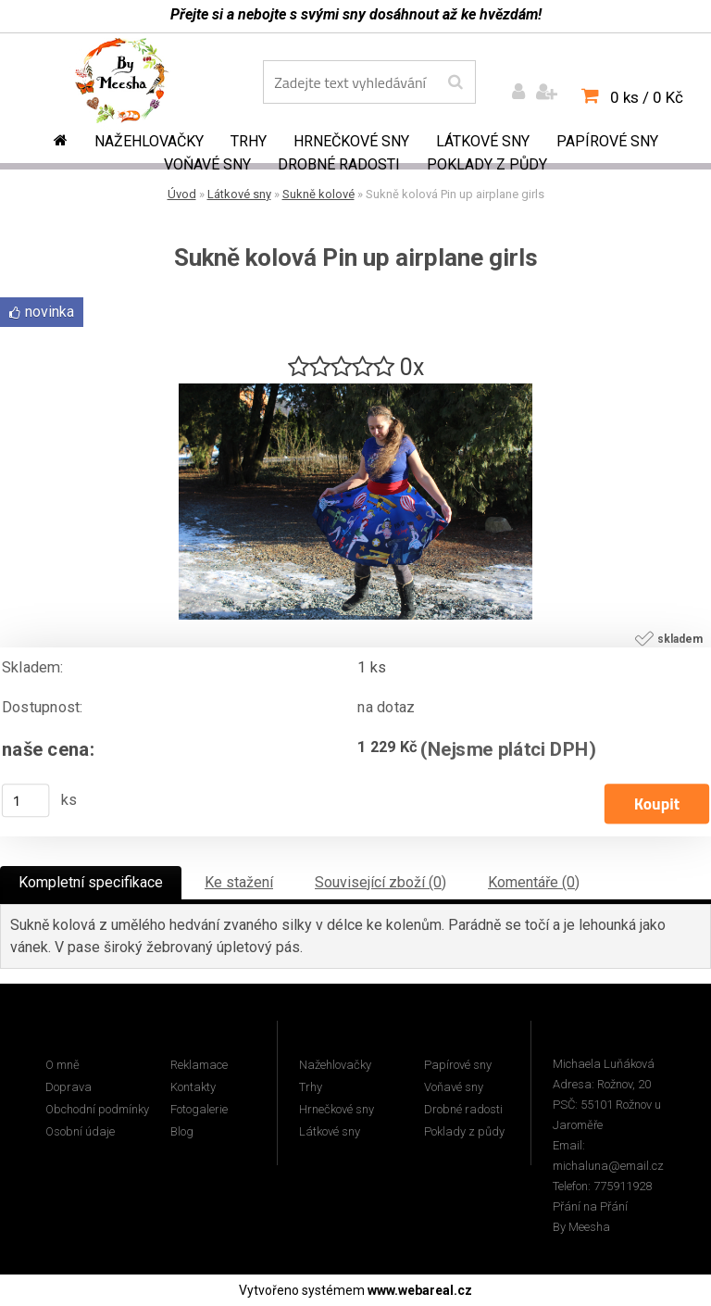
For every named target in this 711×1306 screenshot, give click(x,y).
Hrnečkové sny (351, 141)
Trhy (249, 141)
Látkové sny (483, 141)
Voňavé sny (207, 164)
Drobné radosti (339, 164)
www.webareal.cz (420, 1290)
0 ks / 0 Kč (646, 97)
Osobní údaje (80, 1131)
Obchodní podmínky (97, 1109)
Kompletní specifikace (91, 882)
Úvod (182, 194)
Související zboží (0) (380, 882)
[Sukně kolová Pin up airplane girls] (355, 390)
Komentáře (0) (534, 882)
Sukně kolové (318, 194)
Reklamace (199, 1065)
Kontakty (193, 1087)
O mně (62, 1065)
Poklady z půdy (487, 164)
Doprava (68, 1087)
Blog (181, 1131)
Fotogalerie (199, 1109)
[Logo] (134, 84)
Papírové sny (607, 141)
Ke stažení (239, 882)
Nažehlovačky (149, 141)
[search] (455, 82)
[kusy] (26, 800)
